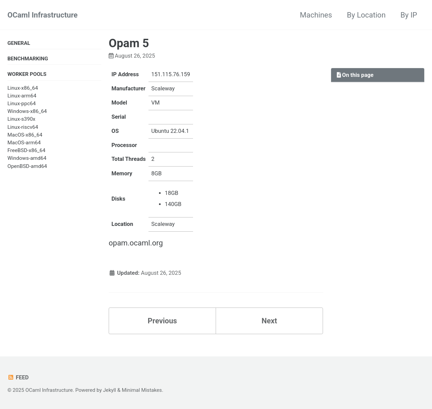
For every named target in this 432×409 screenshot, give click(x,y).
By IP (409, 15)
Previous (162, 321)
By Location (366, 15)
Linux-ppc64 (21, 103)
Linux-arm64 (21, 96)
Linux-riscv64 (22, 127)
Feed (18, 377)
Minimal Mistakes (142, 390)
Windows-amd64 (26, 158)
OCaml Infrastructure (42, 15)
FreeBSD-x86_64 (26, 150)
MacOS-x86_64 (24, 135)
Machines (316, 15)
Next (269, 321)
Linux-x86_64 (22, 88)
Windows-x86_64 (27, 111)
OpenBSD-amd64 (27, 166)
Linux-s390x (21, 119)
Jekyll (109, 390)
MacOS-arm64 (24, 143)
